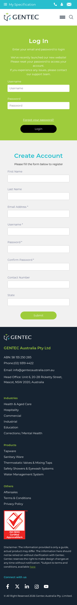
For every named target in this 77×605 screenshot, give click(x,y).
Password (14, 99)
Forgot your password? (38, 120)
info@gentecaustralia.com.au (33, 370)
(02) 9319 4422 (24, 363)
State (11, 295)
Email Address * (18, 207)
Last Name (15, 189)
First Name (15, 171)
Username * (15, 224)
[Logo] (23, 17)
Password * (15, 242)
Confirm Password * (21, 260)
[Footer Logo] (38, 337)
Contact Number (19, 277)
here (32, 566)
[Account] (62, 4)
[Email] (69, 4)
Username (14, 81)
